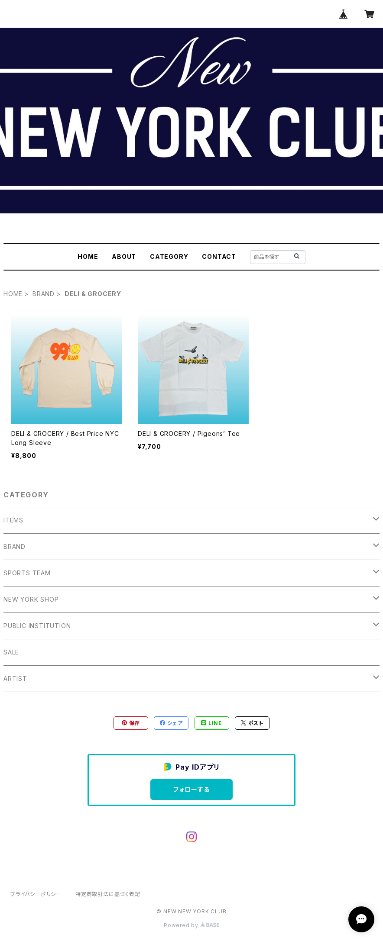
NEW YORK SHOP (30, 599)
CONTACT (219, 256)
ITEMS (13, 520)
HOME (88, 256)
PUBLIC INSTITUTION (37, 625)
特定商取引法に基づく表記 (107, 894)
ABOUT (124, 256)
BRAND (43, 293)
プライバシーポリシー (36, 894)
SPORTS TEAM (27, 573)
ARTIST (15, 678)
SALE (11, 652)
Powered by (191, 925)
